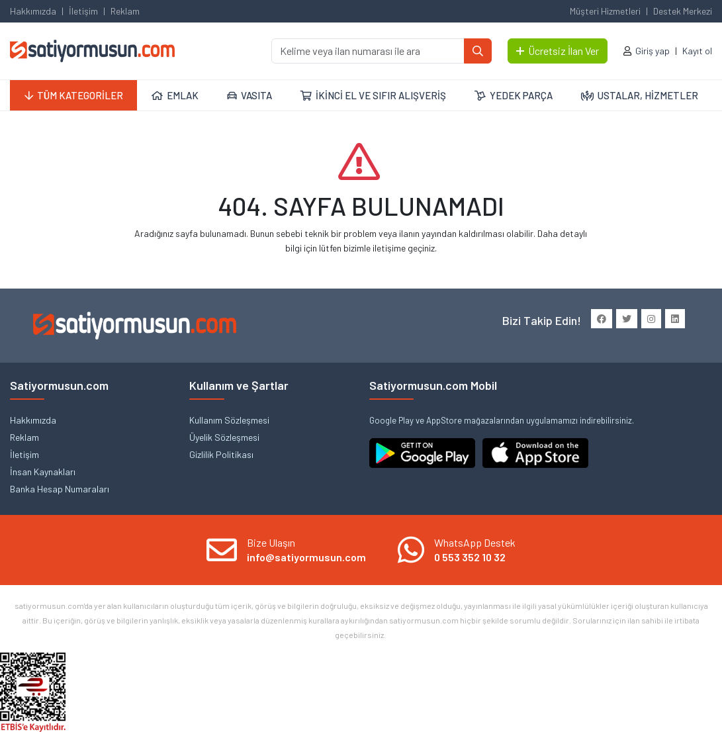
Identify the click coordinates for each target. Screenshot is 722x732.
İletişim (83, 11)
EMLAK (175, 95)
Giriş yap (652, 50)
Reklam (125, 11)
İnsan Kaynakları (42, 471)
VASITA (249, 95)
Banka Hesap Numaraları (59, 488)
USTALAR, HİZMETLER (639, 95)
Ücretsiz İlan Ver (557, 50)
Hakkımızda (33, 11)
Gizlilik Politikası (221, 454)
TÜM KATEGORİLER (73, 95)
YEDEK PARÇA (513, 95)
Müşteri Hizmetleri (605, 11)
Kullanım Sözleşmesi (229, 420)
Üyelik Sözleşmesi (224, 437)
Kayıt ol (697, 50)
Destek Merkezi (682, 11)
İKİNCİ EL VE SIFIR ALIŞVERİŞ (373, 95)
